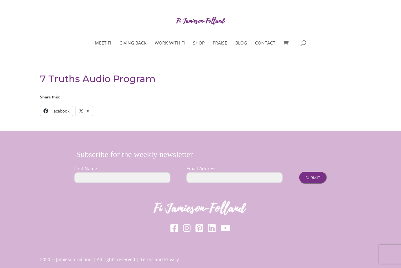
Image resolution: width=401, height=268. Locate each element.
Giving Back (133, 43)
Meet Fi (103, 43)
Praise (220, 43)
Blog (241, 43)
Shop (199, 43)
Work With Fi (170, 43)
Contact (265, 43)
